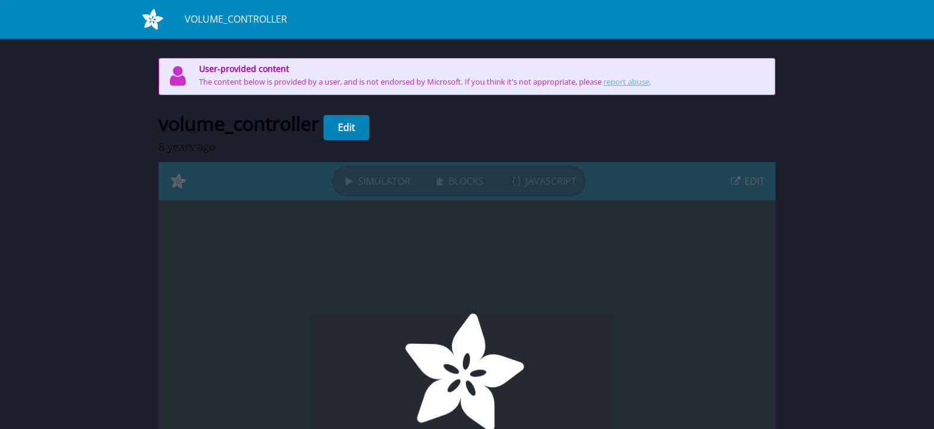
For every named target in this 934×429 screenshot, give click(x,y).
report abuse (626, 82)
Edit (346, 127)
